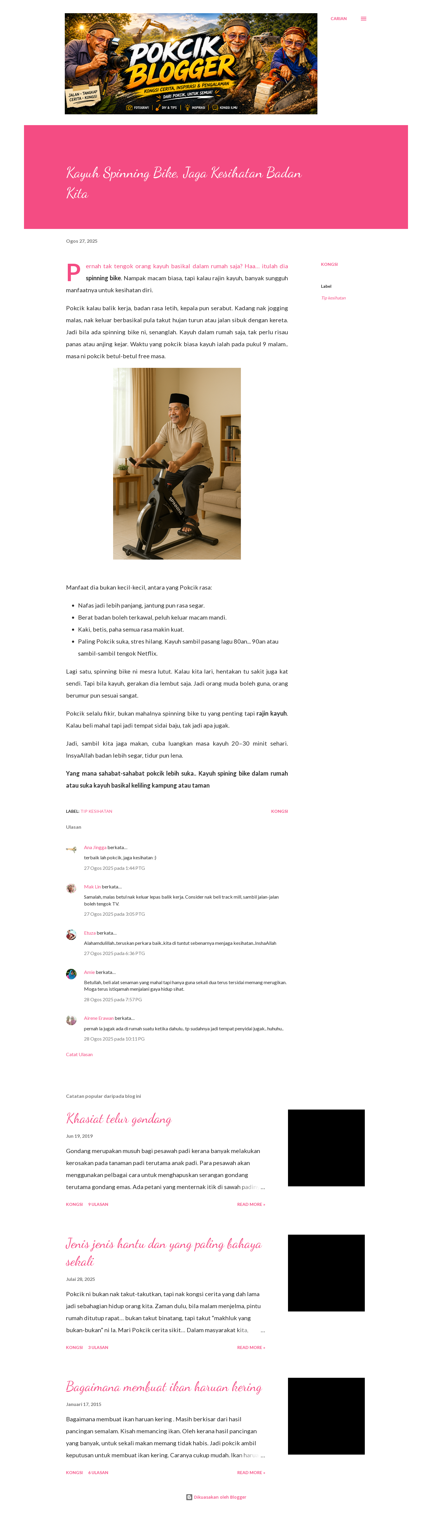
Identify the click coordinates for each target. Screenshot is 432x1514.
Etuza (90, 933)
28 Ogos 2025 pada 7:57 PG (113, 999)
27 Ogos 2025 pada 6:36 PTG (114, 953)
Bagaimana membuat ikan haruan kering (164, 1386)
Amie (89, 972)
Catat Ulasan (79, 1054)
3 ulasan (98, 1347)
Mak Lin (92, 886)
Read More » (251, 1204)
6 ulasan (98, 1472)
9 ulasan (98, 1204)
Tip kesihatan (333, 297)
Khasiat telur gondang (119, 1118)
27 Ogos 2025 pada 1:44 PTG (114, 868)
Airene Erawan (99, 1018)
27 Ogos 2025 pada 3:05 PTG (114, 914)
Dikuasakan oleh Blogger (216, 1497)
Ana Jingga (95, 847)
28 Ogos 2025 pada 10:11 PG (114, 1038)
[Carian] (339, 18)
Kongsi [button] (329, 264)
